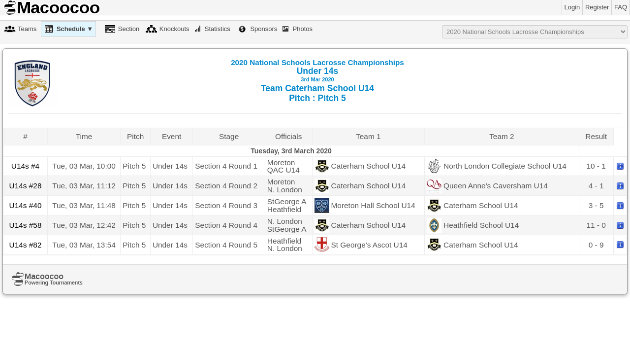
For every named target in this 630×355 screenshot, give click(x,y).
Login (572, 7)
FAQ (620, 7)
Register (597, 7)
